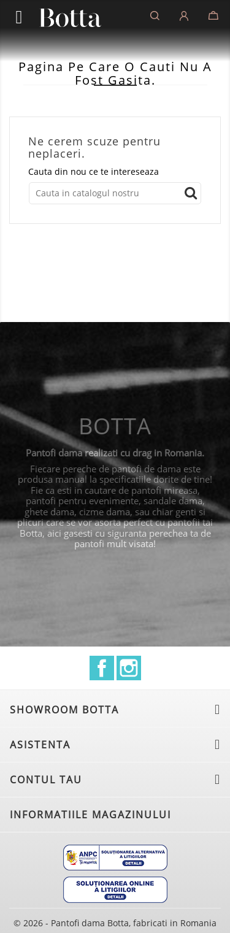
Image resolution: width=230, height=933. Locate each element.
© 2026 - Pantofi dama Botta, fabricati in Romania (115, 923)
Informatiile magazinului (90, 814)
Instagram (129, 668)
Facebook (102, 668)
